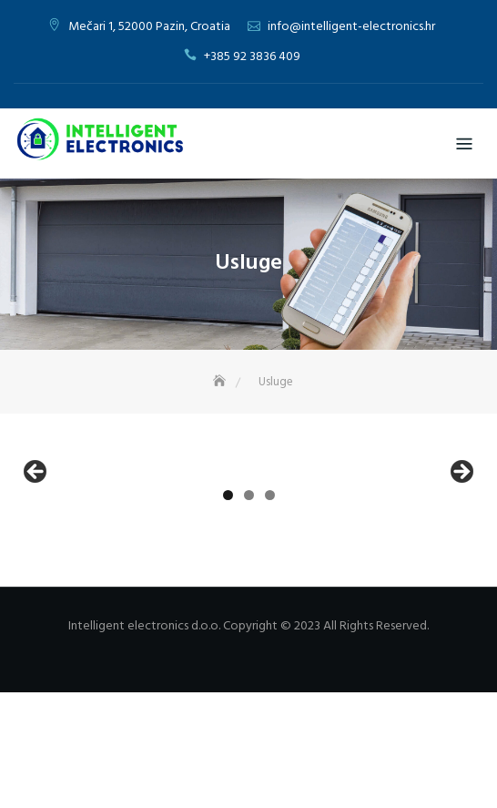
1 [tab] (228, 611)
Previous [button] (36, 531)
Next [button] (460, 531)
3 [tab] (270, 611)
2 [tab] (249, 611)
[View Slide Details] (129, 535)
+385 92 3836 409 (252, 56)
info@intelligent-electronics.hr (351, 26)
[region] (248, 535)
